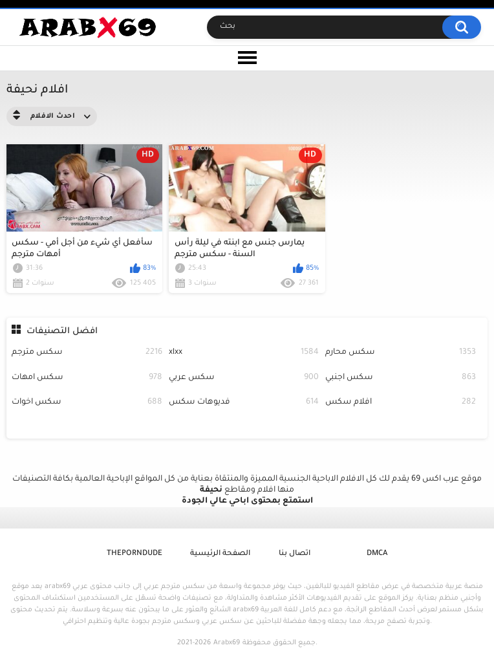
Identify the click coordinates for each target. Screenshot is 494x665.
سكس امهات (87, 378)
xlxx (244, 352)
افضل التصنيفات (62, 331)
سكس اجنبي (400, 378)
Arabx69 (226, 643)
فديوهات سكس (244, 402)
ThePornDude (134, 554)
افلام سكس (400, 402)
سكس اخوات (87, 402)
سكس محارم (400, 352)
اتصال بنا (294, 554)
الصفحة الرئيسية (220, 554)
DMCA (377, 554)
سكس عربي (244, 378)
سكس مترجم (87, 352)
